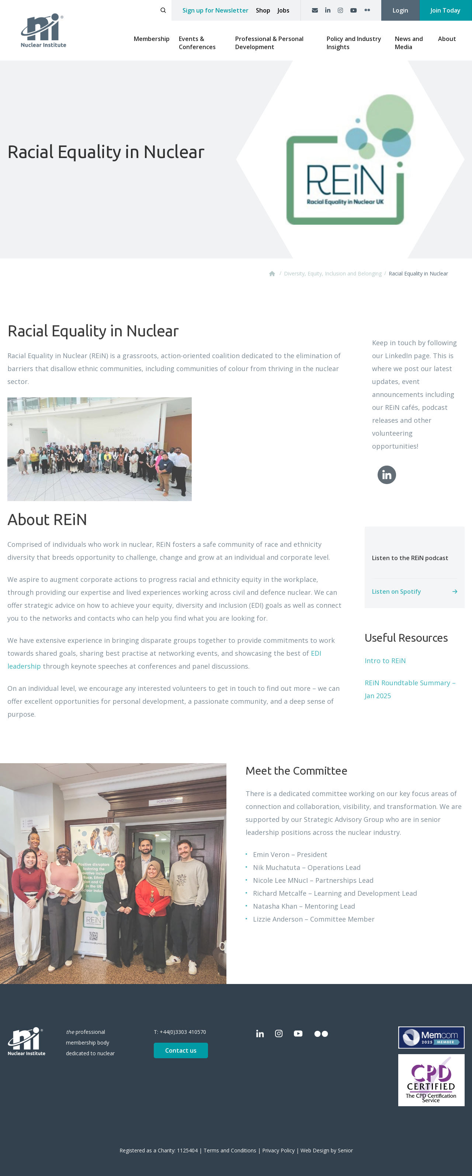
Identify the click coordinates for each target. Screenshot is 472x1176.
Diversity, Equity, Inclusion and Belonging (333, 273)
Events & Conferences (197, 43)
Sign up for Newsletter (216, 10)
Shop (263, 10)
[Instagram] (340, 10)
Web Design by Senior (327, 1150)
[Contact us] (315, 10)
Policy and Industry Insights (354, 43)
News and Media (409, 43)
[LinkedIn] (327, 10)
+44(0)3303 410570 (183, 1031)
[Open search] (163, 10)
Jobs (283, 10)
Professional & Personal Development (269, 43)
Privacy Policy (278, 1150)
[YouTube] (353, 10)
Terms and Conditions (230, 1150)
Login (400, 10)
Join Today (446, 10)
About (447, 39)
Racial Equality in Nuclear (418, 273)
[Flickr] (367, 10)
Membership (152, 39)
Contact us (181, 1050)
